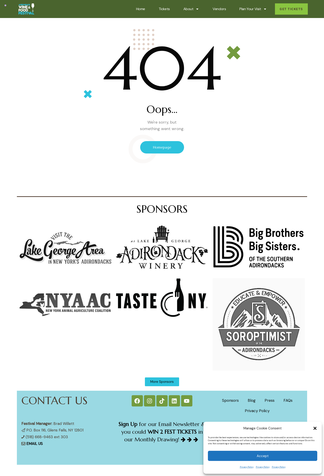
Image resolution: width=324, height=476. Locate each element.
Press (269, 400)
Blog (252, 400)
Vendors (219, 9)
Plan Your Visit (253, 9)
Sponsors (230, 400)
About (191, 9)
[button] (315, 428)
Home (140, 9)
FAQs (288, 400)
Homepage (162, 147)
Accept (263, 456)
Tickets (164, 9)
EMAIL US (34, 443)
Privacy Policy (247, 467)
